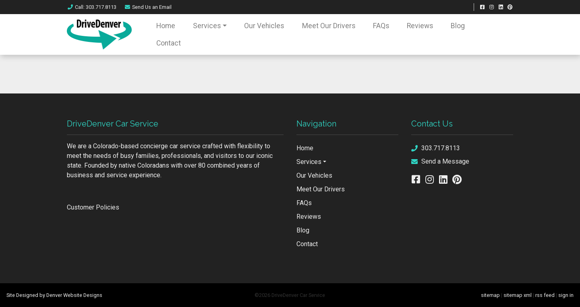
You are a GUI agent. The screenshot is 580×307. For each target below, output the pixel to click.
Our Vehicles (264, 26)
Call (91, 7)
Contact (168, 43)
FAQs (381, 26)
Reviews (420, 26)
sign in (566, 295)
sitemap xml (517, 295)
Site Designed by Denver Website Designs (54, 295)
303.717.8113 (435, 148)
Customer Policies (93, 207)
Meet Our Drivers (329, 26)
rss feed (545, 295)
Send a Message (440, 161)
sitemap (490, 295)
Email (148, 7)
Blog (458, 26)
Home (165, 26)
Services (207, 26)
